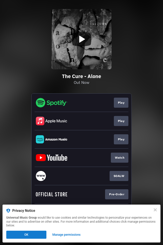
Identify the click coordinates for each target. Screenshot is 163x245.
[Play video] (81, 39)
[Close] (155, 210)
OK (26, 234)
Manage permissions (66, 234)
